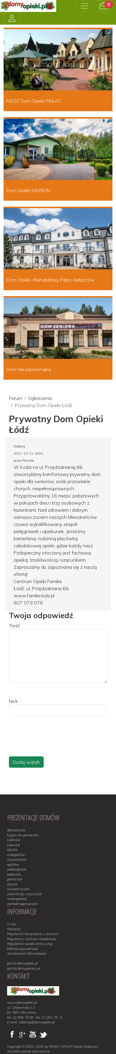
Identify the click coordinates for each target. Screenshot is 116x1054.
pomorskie (14, 879)
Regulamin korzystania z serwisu (32, 934)
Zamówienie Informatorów (27, 953)
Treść (14, 626)
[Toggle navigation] (84, 6)
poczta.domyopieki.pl (22, 963)
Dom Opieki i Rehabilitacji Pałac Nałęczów (51, 280)
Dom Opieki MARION (28, 190)
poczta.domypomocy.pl (23, 968)
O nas (11, 924)
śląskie (12, 884)
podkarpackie (16, 869)
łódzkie (12, 850)
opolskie (13, 865)
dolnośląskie (16, 830)
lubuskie (13, 845)
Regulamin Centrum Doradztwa (31, 939)
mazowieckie (16, 859)
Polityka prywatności (22, 949)
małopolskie (16, 855)
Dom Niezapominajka (29, 369)
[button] (104, 6)
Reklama (14, 929)
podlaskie (14, 874)
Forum (15, 398)
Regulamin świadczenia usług (30, 944)
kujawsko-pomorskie (22, 835)
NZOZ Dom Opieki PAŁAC (34, 101)
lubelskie (13, 840)
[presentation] (54, 741)
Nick (13, 701)
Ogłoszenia (40, 398)
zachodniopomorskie (22, 904)
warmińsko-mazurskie (24, 894)
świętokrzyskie (18, 889)
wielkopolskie (17, 899)
